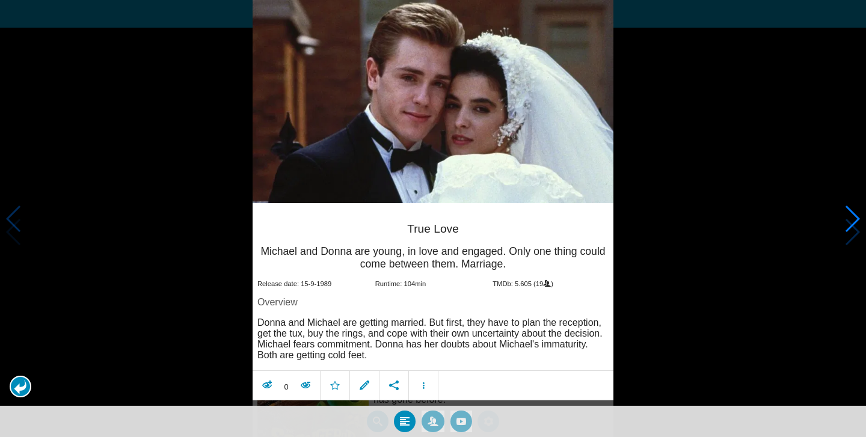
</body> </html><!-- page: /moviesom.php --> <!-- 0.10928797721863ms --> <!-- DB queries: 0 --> (433, 218)
